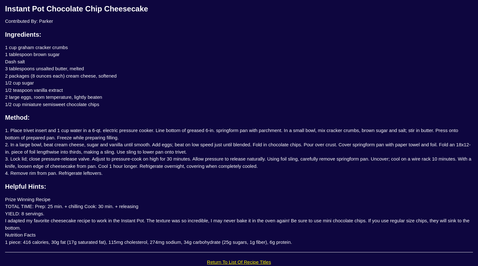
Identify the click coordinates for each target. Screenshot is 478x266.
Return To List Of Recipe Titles (239, 262)
